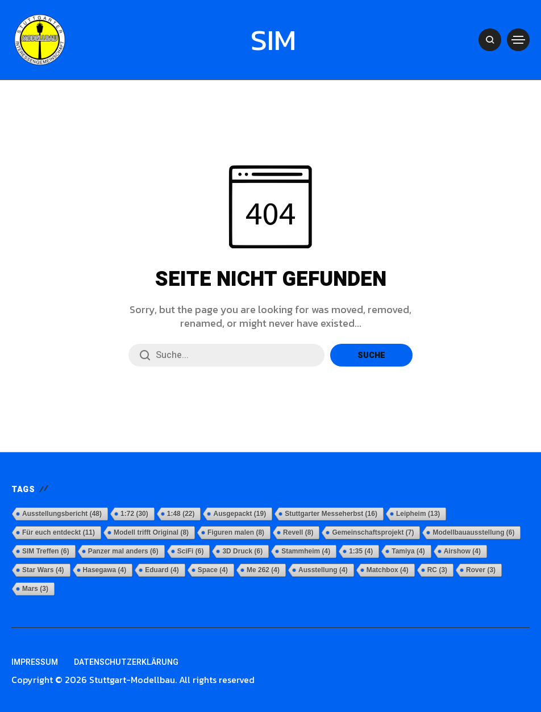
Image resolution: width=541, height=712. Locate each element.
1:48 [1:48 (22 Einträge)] (181, 514)
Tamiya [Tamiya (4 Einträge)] (408, 551)
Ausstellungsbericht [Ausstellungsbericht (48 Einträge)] (62, 514)
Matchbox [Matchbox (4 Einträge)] (388, 570)
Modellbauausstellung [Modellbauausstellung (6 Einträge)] (473, 532)
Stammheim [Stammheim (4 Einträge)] (305, 551)
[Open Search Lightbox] (489, 39)
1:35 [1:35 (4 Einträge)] (361, 551)
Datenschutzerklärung (126, 662)
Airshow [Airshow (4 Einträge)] (462, 551)
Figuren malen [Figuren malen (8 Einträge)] (235, 532)
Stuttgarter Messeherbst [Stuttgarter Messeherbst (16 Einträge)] (331, 514)
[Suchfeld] (226, 355)
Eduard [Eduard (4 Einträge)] (161, 570)
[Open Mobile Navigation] (518, 39)
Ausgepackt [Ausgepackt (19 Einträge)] (239, 514)
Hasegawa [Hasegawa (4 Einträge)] (105, 570)
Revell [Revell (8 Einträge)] (298, 532)
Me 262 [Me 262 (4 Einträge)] (263, 570)
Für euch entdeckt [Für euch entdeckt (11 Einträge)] (58, 532)
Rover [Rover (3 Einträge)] (481, 570)
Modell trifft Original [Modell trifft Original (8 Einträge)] (151, 532)
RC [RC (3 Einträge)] (437, 570)
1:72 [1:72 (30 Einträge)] (134, 514)
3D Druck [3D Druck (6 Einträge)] (242, 551)
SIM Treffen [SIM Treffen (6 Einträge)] (45, 551)
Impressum (34, 662)
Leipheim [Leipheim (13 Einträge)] (418, 514)
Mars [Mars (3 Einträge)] (35, 589)
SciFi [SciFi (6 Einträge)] (190, 551)
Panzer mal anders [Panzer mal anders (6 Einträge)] (123, 551)
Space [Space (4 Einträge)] (213, 570)
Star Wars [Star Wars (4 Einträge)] (43, 570)
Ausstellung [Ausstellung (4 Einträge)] (323, 570)
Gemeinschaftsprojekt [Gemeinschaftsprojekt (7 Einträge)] (373, 532)
